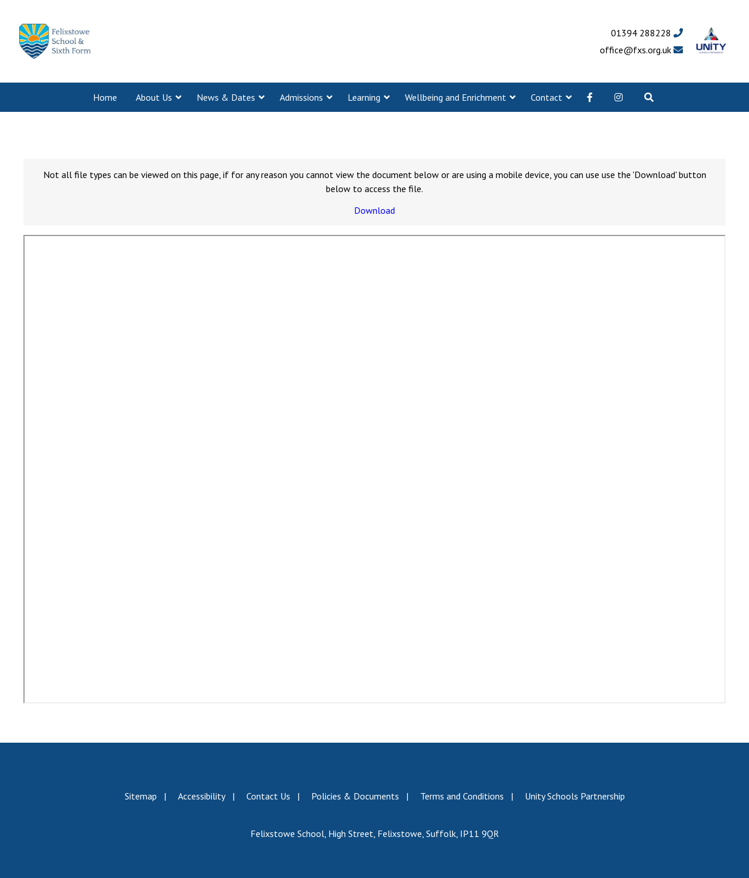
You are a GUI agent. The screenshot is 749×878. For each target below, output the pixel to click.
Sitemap (141, 796)
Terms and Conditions (462, 796)
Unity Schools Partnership (575, 796)
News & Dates (226, 97)
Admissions (301, 97)
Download (374, 210)
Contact (546, 97)
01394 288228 (647, 33)
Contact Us (268, 796)
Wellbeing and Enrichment (455, 97)
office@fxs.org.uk (641, 50)
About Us (154, 97)
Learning (364, 97)
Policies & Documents (355, 796)
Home (105, 97)
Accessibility (201, 796)
